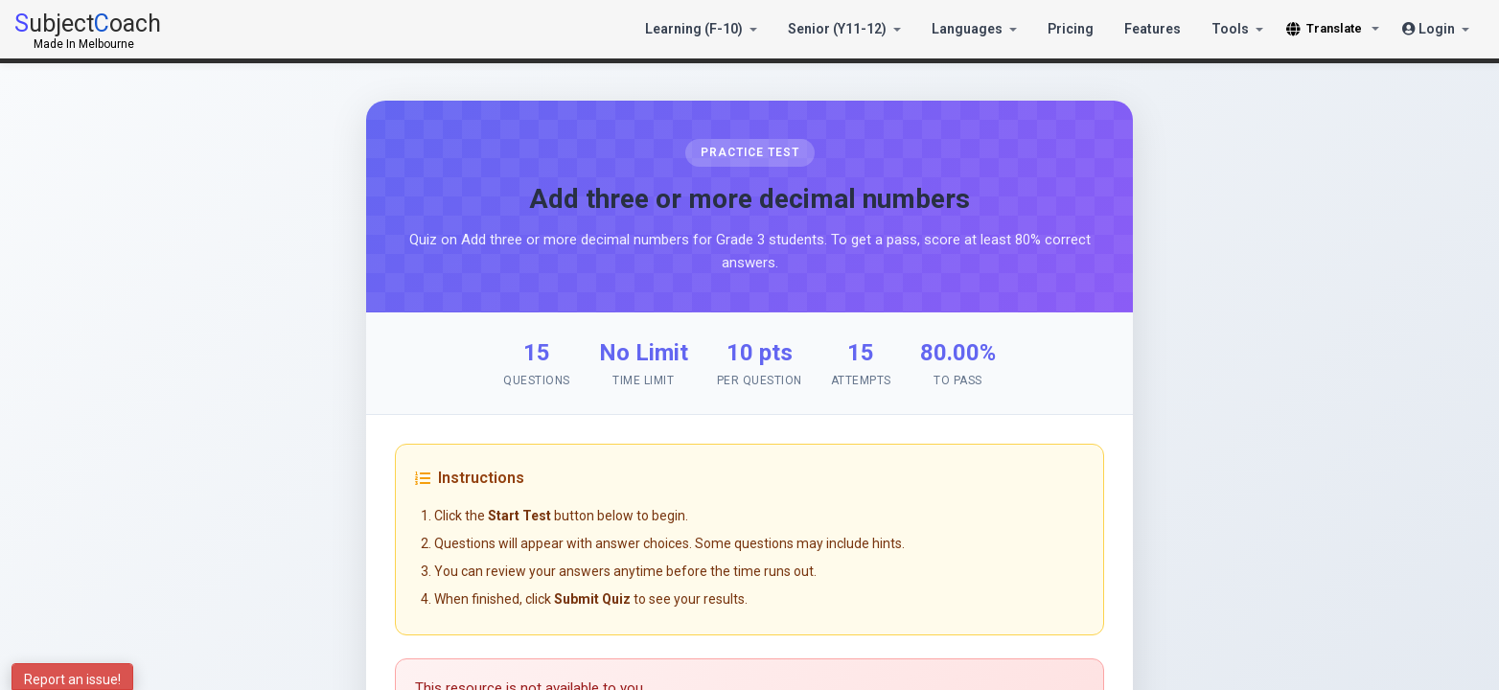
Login (1435, 28)
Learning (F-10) (701, 28)
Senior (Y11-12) (844, 28)
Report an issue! (72, 679)
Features (1152, 28)
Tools (1237, 28)
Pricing (1071, 28)
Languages (974, 28)
